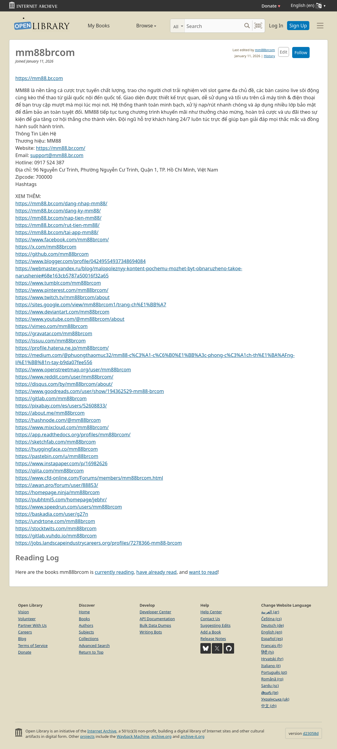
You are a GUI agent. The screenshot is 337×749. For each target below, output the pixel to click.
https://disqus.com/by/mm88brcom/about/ (64, 384)
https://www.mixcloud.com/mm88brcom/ (62, 427)
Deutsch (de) (272, 625)
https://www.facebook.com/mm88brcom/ (62, 239)
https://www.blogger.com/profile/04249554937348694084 (80, 261)
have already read (156, 572)
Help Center (211, 611)
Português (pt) (274, 672)
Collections (89, 638)
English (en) (271, 632)
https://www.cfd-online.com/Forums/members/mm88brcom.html (89, 478)
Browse (139, 25)
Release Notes (213, 638)
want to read (203, 572)
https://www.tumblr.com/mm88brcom (58, 283)
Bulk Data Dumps (155, 625)
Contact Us (210, 618)
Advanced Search (94, 645)
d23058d (311, 733)
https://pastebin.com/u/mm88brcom (56, 456)
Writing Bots (151, 632)
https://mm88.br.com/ (60, 148)
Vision (23, 611)
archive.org (161, 736)
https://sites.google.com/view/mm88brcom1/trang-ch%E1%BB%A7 (90, 304)
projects (87, 736)
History (269, 56)
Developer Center (155, 611)
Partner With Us (32, 625)
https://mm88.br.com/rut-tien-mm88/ (57, 225)
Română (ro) (272, 679)
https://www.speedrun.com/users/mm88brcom (68, 506)
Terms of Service (33, 645)
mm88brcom (265, 50)
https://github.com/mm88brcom (52, 254)
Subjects (86, 632)
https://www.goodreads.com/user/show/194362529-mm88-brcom (89, 391)
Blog (22, 638)
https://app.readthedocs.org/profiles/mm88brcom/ (73, 434)
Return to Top (91, 652)
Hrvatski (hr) (272, 658)
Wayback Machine (133, 736)
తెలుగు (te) (269, 692)
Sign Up (298, 25)
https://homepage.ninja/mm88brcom (57, 492)
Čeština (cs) (271, 618)
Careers (25, 632)
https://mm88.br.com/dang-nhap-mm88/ (61, 203)
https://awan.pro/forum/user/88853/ (56, 485)
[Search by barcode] (258, 25)
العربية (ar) (270, 611)
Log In (276, 25)
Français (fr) (271, 645)
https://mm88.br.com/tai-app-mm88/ (56, 232)
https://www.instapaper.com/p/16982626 (61, 463)
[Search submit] (247, 25)
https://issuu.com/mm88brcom (50, 340)
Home (84, 611)
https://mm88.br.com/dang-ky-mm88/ (58, 210)
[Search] (213, 26)
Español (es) (272, 638)
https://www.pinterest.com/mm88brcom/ (61, 290)
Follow (301, 52)
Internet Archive (101, 731)
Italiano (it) (271, 665)
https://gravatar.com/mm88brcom (53, 333)
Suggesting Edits (215, 625)
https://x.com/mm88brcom (45, 246)
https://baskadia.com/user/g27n (51, 514)
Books (84, 618)
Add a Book (210, 632)
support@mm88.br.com (57, 155)
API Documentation (157, 618)
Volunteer (27, 618)
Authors (86, 625)
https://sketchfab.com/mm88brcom (55, 441)
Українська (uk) (275, 699)
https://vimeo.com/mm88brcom (51, 326)
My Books (99, 25)
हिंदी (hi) (267, 652)
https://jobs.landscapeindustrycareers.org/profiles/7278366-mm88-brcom (98, 543)
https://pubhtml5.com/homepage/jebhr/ (61, 499)
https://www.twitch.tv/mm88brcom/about (62, 297)
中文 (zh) (269, 705)
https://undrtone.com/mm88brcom (55, 521)
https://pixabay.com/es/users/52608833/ (61, 405)
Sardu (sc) (270, 685)
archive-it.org (193, 736)
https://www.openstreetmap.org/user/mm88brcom (73, 369)
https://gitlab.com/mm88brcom (51, 398)
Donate (270, 6)
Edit (283, 52)
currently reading (114, 572)
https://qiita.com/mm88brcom (49, 470)
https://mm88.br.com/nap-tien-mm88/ (58, 218)
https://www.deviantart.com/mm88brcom (62, 311)
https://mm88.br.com (39, 78)
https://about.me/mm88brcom (50, 413)
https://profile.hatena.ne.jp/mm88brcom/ (62, 348)
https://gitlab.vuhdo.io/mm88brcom (56, 535)
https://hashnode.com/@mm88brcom (58, 420)
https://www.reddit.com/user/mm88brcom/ (64, 376)
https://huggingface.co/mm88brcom (56, 449)
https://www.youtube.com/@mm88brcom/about (70, 319)
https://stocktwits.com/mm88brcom (56, 528)
